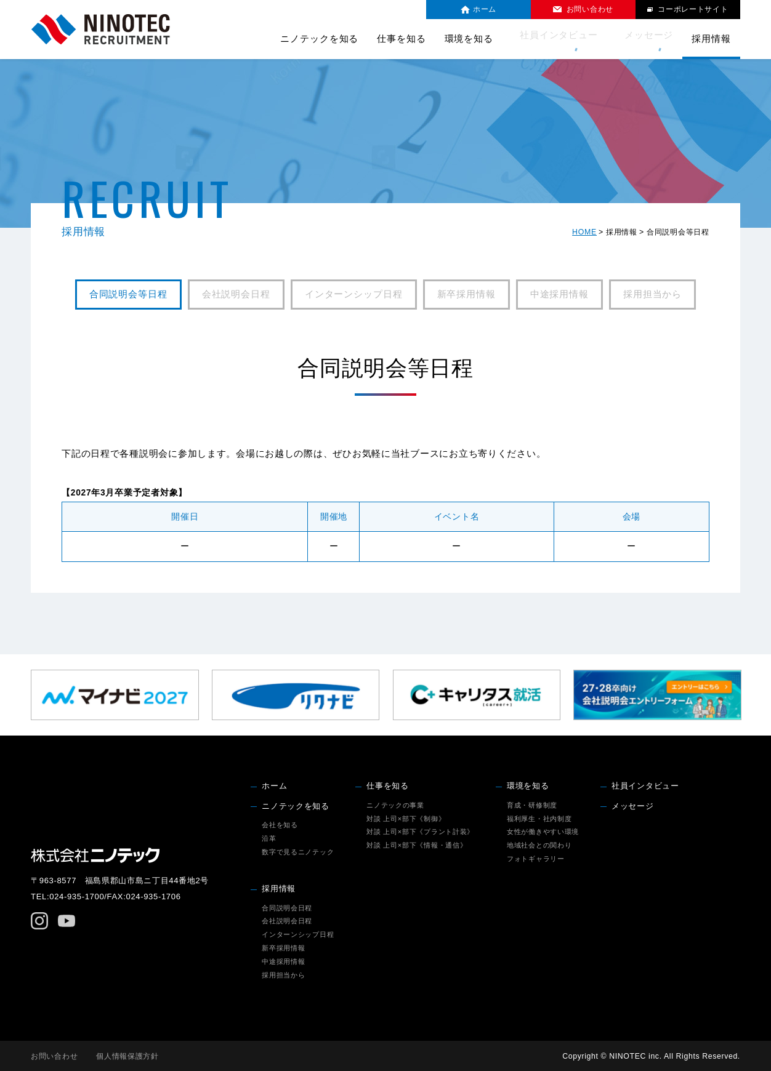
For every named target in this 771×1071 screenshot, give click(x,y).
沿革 (269, 838)
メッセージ (648, 39)
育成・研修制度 (532, 805)
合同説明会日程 (287, 908)
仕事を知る (387, 786)
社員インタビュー (567, 39)
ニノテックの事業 (395, 805)
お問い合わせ (54, 1056)
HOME (584, 232)
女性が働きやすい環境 (543, 831)
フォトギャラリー (536, 858)
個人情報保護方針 (128, 1056)
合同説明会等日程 (128, 294)
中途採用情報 (559, 294)
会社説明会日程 (236, 294)
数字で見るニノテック (298, 852)
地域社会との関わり (539, 845)
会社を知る (280, 824)
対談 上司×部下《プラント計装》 (420, 831)
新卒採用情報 (466, 294)
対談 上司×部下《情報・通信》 (416, 845)
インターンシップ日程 (354, 294)
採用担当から (652, 294)
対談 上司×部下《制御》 (405, 818)
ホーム (274, 786)
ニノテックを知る (295, 806)
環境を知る (528, 786)
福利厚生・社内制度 (539, 818)
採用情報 (279, 888)
